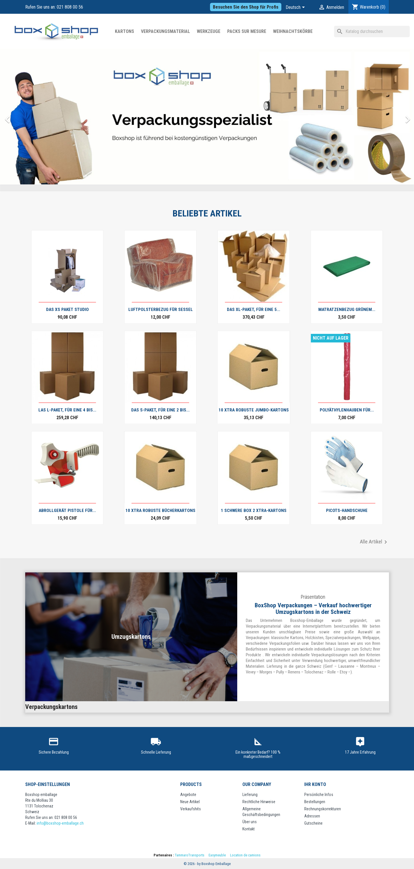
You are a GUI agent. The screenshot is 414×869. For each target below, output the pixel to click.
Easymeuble (217, 855)
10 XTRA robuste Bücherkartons (160, 510)
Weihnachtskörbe (293, 31)
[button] (31, 116)
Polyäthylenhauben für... (347, 410)
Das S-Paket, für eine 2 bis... (160, 410)
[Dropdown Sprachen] (296, 7)
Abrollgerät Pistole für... (67, 510)
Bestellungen (314, 801)
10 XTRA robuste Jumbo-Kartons (254, 410)
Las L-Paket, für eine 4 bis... (67, 410)
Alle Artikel (374, 542)
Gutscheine (313, 823)
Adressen (312, 816)
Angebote (188, 794)
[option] (207, 116)
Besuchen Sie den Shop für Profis (245, 7)
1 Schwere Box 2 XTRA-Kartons (254, 510)
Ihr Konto (315, 784)
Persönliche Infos (318, 794)
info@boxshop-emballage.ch (60, 823)
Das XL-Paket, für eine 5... (253, 309)
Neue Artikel (190, 801)
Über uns (249, 821)
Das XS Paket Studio (67, 309)
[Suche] (372, 31)
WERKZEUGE (208, 31)
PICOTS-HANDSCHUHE (347, 510)
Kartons (124, 31)
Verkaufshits (190, 809)
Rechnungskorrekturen (322, 809)
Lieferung (250, 794)
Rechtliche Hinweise (258, 801)
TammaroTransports (189, 855)
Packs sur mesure (246, 31)
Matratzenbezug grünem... (346, 309)
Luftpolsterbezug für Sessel (160, 309)
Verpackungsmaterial (165, 31)
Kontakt (248, 829)
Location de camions (245, 855)
